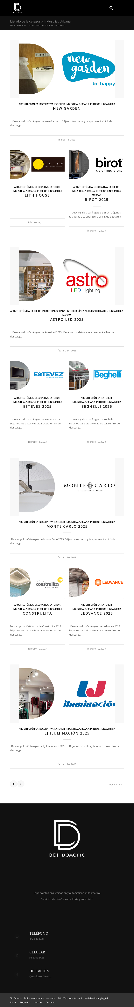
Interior (95, 104)
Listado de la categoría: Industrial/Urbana (40, 21)
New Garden (67, 108)
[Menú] (118, 8)
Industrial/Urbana (77, 104)
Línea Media (108, 104)
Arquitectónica (28, 104)
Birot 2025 (96, 199)
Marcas (96, 195)
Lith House (37, 195)
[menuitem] (109, 8)
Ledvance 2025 (97, 613)
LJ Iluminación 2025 (67, 733)
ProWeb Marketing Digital (94, 998)
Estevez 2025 (37, 406)
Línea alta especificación (93, 310)
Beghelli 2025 (96, 406)
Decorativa (46, 104)
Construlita (37, 613)
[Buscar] (109, 8)
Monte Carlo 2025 (67, 526)
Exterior (59, 104)
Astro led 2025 (67, 319)
